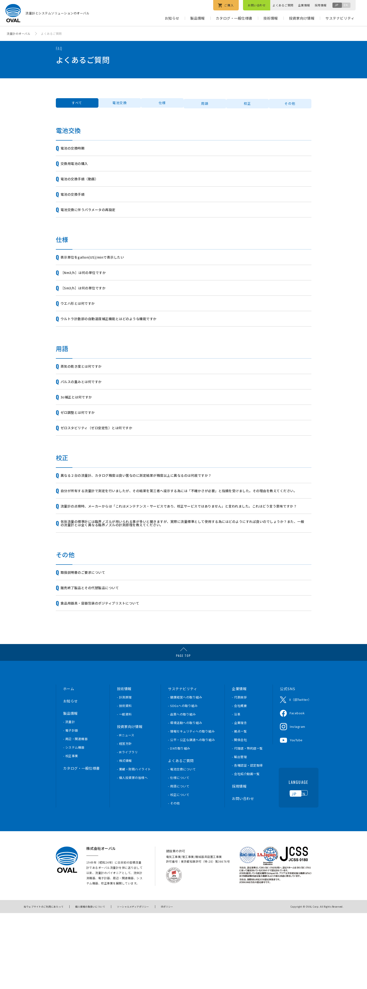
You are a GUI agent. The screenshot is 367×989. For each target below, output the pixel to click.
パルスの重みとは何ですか (88, 418)
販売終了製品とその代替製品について (98, 660)
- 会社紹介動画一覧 (246, 851)
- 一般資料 (124, 791)
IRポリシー (167, 983)
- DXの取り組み (179, 825)
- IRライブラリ (127, 829)
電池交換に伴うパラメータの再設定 (96, 224)
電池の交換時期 (77, 150)
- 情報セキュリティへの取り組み (191, 808)
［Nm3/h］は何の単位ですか (90, 293)
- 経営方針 (124, 820)
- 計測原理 (124, 774)
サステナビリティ (339, 18)
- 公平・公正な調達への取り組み (191, 817)
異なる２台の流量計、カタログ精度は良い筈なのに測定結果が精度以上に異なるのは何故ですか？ (154, 524)
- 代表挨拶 (239, 774)
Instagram (297, 803)
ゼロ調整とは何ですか (83, 455)
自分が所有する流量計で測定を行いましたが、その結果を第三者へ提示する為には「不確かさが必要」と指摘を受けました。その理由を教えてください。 (183, 544)
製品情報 (197, 18)
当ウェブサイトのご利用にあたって (43, 983)
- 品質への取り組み (182, 791)
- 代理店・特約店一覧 (247, 825)
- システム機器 (73, 824)
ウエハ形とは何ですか (83, 330)
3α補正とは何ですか (82, 436)
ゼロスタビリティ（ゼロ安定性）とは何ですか (106, 473)
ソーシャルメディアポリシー (133, 983)
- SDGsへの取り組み (183, 783)
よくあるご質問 (283, 5)
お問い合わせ (256, 5)
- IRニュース (125, 812)
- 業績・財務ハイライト (134, 846)
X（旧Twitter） (300, 776)
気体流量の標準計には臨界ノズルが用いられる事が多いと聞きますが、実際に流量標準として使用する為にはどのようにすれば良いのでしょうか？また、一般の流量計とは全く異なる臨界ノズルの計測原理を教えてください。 (183, 589)
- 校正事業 (70, 833)
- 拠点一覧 (239, 808)
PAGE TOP (183, 733)
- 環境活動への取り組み (185, 800)
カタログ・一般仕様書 (234, 18)
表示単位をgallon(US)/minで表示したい (101, 275)
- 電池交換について (182, 846)
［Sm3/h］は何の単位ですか (90, 312)
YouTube (296, 817)
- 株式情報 (124, 837)
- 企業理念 (239, 800)
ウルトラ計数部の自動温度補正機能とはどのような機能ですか (121, 349)
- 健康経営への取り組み (185, 774)
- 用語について (178, 863)
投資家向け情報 (302, 18)
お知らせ (172, 18)
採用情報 (321, 5)
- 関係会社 (239, 817)
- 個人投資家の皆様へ (132, 854)
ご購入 (226, 5)
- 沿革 (236, 791)
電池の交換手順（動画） (86, 187)
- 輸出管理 (239, 834)
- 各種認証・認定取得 (247, 842)
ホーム (68, 765)
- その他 (174, 880)
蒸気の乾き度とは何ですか (88, 399)
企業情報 (304, 5)
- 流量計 (69, 799)
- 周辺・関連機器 (75, 816)
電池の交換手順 (77, 206)
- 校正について (178, 872)
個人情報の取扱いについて (90, 983)
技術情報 (270, 18)
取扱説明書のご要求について (90, 642)
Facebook (297, 790)
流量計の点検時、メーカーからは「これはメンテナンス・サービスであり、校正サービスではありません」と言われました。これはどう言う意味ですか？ (182, 567)
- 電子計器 (70, 807)
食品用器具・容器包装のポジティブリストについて (110, 679)
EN (346, 5)
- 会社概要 (239, 783)
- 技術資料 (124, 783)
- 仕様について (178, 854)
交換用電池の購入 (79, 169)
